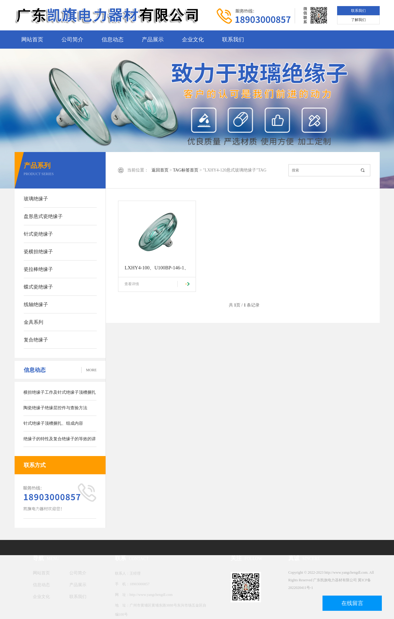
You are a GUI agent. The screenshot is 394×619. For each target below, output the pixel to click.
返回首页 (160, 170)
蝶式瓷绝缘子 (38, 286)
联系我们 (358, 11)
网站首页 (32, 39)
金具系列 (33, 322)
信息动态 (113, 39)
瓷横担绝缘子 (38, 251)
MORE (91, 370)
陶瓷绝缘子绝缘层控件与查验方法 (55, 408)
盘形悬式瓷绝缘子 (43, 216)
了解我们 (358, 20)
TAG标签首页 (185, 170)
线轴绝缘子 (36, 304)
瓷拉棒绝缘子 (38, 269)
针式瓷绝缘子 (38, 234)
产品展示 (153, 39)
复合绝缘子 (36, 339)
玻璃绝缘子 (36, 198)
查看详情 (131, 284)
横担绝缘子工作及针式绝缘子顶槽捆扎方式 (59, 395)
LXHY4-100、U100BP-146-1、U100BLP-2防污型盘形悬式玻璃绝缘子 (157, 271)
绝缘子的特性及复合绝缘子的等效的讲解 (59, 442)
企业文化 (193, 39)
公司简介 (72, 39)
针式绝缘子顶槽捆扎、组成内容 (53, 423)
